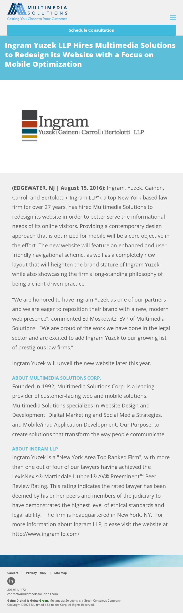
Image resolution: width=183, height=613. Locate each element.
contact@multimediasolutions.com (32, 594)
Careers (12, 573)
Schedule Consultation (91, 30)
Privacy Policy (36, 573)
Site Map (60, 573)
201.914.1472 (16, 589)
